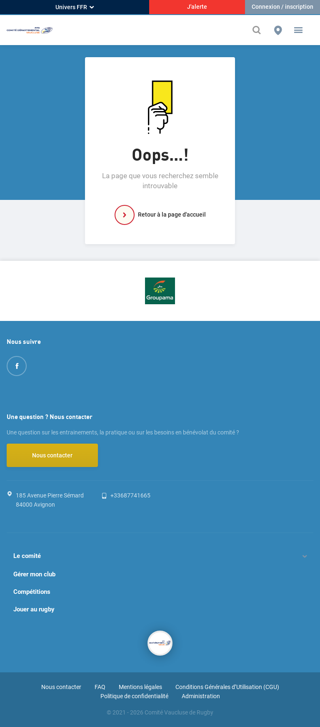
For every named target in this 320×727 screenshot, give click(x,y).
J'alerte (197, 6)
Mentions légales (140, 687)
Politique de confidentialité (134, 696)
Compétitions (31, 592)
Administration (201, 696)
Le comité (27, 556)
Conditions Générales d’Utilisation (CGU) (227, 687)
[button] (298, 30)
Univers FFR (74, 7)
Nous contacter (52, 455)
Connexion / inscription (282, 6)
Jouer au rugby (34, 609)
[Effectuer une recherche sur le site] (258, 30)
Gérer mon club (34, 574)
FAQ (100, 687)
